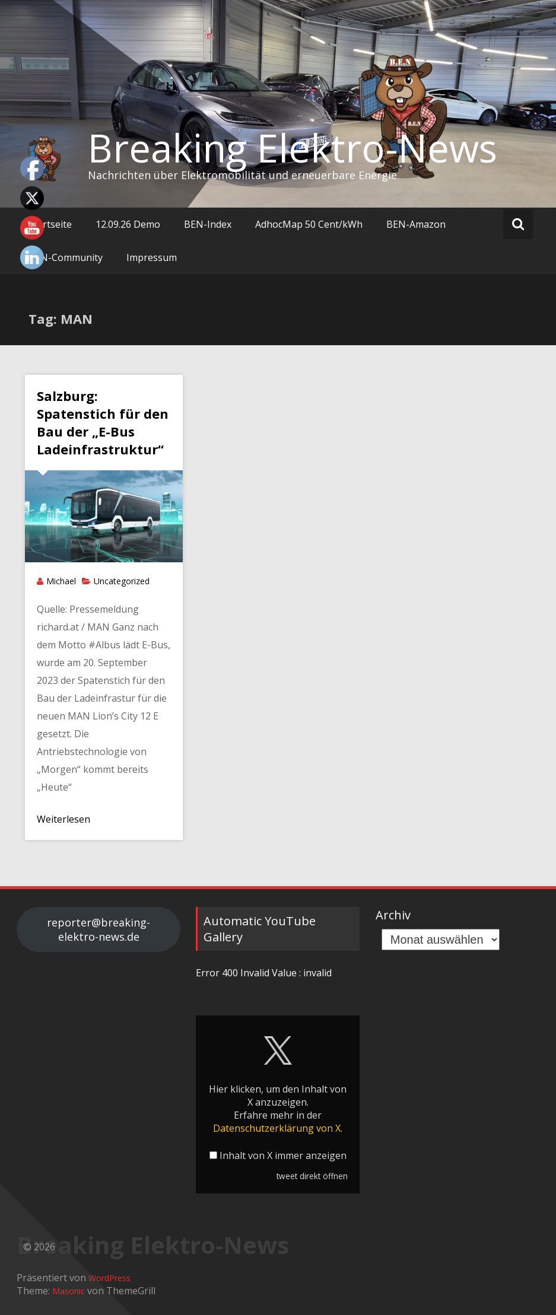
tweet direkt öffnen (312, 1176)
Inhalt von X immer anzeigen (283, 1155)
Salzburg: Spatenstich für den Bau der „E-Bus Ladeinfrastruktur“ (103, 422)
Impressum (151, 257)
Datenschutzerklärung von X (277, 1128)
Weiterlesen (63, 819)
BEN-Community (65, 257)
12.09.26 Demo (128, 224)
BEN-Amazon (416, 224)
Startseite (50, 224)
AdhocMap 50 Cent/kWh (309, 224)
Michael (61, 581)
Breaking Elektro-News (292, 148)
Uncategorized (122, 581)
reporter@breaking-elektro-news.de (98, 929)
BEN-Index (207, 224)
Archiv (393, 915)
